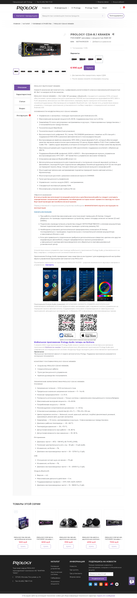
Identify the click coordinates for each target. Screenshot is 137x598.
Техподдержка (116, 16)
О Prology (76, 8)
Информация (62, 8)
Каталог (26, 24)
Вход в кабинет (118, 2)
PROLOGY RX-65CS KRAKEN (91, 538)
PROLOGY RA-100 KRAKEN (23, 538)
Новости (46, 8)
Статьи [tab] (22, 101)
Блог (105, 8)
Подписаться (98, 579)
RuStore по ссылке (53, 347)
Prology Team (91, 8)
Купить (89, 68)
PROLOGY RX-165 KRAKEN (68, 538)
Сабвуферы (55, 578)
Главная (16, 24)
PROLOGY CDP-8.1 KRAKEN (114, 538)
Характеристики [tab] (23, 94)
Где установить (76, 573)
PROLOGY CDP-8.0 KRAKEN (46, 538)
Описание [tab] (22, 87)
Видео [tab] (22, 108)
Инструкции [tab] (23, 115)
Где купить (74, 570)
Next (125, 529)
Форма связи (102, 2)
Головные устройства (42, 24)
